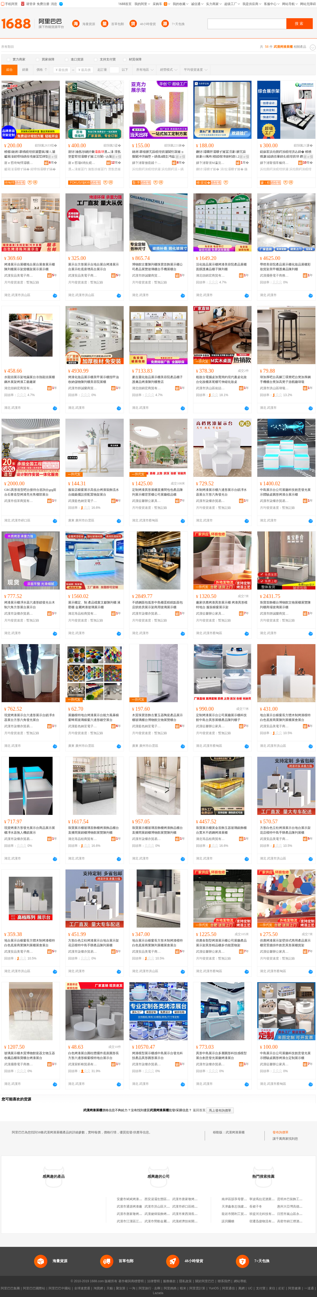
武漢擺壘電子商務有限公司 (274, 275)
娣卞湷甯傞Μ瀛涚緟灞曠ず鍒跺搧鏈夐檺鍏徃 (210, 163)
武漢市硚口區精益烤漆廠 (189, 1206)
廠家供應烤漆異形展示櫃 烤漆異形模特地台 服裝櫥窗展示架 (222, 605)
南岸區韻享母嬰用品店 (237, 1199)
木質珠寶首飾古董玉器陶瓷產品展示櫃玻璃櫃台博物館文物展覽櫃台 (157, 717)
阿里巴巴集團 (10, 1288)
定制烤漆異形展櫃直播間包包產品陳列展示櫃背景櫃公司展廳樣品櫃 (157, 492)
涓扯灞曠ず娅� (232, 169)
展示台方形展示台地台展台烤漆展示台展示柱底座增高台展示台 (93, 267)
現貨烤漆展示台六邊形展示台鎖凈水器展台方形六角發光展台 (29, 717)
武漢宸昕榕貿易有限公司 (82, 1064)
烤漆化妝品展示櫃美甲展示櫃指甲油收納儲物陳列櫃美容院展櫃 (93, 379)
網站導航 (240, 1281)
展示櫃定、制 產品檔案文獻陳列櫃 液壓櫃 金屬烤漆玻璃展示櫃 (94, 605)
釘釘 (281, 1288)
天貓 (109, 1288)
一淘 (132, 1288)
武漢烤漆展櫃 (235, 1132)
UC (250, 1288)
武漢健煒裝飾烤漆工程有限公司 (166, 1214)
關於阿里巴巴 (204, 1281)
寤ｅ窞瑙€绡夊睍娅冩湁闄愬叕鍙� (82, 163)
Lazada (158, 1293)
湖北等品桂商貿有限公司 (82, 613)
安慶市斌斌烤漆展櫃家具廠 (136, 1199)
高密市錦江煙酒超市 (291, 1221)
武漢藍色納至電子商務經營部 (82, 501)
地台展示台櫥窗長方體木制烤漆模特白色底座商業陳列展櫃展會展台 (285, 717)
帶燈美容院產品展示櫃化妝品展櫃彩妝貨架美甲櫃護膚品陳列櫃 (285, 267)
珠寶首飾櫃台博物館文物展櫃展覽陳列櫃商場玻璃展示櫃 (285, 605)
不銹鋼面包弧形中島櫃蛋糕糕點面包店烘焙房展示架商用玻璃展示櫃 (157, 605)
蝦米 (183, 1288)
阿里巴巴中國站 (60, 1288)
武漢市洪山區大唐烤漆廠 (161, 1206)
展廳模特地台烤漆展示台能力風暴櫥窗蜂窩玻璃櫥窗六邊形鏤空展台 (93, 717)
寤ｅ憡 (52, 157)
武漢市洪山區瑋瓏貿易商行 (274, 388)
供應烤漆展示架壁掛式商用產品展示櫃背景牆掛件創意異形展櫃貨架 (285, 943)
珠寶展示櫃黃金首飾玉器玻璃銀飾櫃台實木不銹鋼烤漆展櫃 (221, 830)
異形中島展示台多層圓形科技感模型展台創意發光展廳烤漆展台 (221, 1055)
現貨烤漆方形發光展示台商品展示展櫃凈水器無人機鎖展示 (29, 830)
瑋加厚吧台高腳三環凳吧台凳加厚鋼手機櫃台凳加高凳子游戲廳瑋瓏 (285, 379)
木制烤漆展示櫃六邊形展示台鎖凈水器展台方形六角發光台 (221, 492)
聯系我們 (224, 1281)
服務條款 (169, 1281)
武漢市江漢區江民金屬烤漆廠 (137, 1221)
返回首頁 (199, 1110)
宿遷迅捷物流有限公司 (265, 1221)
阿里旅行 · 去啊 (149, 1288)
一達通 (309, 1288)
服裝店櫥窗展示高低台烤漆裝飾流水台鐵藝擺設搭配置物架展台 (93, 492)
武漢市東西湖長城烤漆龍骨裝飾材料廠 (199, 1214)
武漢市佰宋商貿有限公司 (18, 501)
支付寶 (260, 1288)
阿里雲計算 (197, 1288)
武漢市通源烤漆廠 (129, 1206)
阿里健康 (294, 1288)
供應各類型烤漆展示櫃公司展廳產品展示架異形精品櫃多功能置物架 (221, 943)
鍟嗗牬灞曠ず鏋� (43, 169)
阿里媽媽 (170, 1288)
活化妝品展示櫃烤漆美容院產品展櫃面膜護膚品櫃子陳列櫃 (221, 267)
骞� (53, 162)
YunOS (214, 1288)
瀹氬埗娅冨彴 (97, 169)
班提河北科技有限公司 (265, 1214)
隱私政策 (185, 1281)
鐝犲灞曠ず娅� (207, 169)
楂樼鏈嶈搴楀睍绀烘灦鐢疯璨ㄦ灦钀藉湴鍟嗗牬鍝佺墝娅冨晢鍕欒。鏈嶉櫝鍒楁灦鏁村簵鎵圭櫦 (29, 154)
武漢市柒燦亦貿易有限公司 (210, 501)
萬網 (241, 1288)
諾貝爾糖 (228, 1221)
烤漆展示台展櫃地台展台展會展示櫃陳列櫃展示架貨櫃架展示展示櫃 (29, 267)
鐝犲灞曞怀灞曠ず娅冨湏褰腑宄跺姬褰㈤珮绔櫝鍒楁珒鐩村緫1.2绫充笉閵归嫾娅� (222, 154)
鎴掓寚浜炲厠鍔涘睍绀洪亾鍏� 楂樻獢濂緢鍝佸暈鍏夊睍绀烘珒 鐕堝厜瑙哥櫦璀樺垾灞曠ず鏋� (286, 154)
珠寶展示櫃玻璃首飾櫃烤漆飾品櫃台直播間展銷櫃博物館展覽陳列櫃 (93, 830)
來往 (272, 1288)
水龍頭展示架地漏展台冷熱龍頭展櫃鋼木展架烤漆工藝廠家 (29, 379)
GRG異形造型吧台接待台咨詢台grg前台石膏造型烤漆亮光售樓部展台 (30, 492)
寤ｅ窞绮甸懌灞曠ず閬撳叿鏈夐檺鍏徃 (18, 163)
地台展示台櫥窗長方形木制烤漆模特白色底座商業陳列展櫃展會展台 (157, 943)
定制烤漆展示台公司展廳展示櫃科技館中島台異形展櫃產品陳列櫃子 (221, 717)
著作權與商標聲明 (131, 1281)
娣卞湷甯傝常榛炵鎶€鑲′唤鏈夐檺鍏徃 (274, 163)
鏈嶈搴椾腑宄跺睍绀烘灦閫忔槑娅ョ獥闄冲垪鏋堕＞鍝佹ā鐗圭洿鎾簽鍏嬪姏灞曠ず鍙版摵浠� (158, 154)
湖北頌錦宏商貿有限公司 (210, 275)
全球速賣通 (82, 1288)
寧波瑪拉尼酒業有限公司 (266, 1199)
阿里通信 (228, 1288)
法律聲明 (153, 1281)
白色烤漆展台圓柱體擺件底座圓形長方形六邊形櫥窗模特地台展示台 (93, 1055)
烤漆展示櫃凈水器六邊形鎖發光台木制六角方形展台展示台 (29, 605)
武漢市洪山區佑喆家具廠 (210, 388)
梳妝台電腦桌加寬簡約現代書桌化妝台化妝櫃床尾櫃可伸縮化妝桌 (221, 379)
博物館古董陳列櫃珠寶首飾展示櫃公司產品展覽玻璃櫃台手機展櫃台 (157, 267)
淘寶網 (98, 1288)
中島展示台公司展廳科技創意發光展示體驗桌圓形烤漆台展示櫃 (285, 492)
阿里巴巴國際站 (34, 1288)
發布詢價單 (280, 1132)
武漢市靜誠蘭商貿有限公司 (146, 275)
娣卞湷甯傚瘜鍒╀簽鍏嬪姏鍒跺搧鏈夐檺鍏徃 (146, 163)
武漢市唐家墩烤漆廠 (186, 1199)
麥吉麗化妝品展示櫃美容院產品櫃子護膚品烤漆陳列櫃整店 (157, 379)
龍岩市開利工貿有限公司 (239, 1214)
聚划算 (120, 1288)
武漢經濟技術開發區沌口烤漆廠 (194, 1221)
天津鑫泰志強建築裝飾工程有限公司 (247, 1206)
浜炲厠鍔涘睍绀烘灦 (146, 169)
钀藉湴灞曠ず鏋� (17, 169)
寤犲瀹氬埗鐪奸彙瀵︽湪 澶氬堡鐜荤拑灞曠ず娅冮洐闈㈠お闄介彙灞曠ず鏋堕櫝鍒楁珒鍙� (94, 154)
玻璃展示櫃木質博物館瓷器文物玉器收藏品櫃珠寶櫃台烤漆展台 (29, 1055)
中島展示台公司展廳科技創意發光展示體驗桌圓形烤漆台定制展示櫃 (285, 1055)
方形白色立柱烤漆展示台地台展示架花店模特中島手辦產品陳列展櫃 (285, 830)
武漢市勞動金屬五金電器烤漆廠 (166, 1221)
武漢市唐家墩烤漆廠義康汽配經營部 (142, 1214)
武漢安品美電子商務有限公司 (18, 275)
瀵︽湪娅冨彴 (77, 169)
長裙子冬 (255, 1206)
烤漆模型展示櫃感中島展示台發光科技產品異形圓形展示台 (157, 1055)
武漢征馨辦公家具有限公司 (146, 501)
